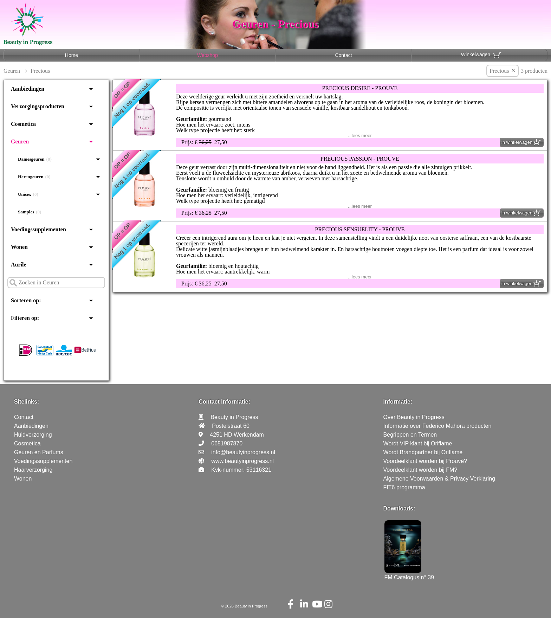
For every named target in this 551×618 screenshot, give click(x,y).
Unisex (28, 194)
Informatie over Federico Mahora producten (437, 426)
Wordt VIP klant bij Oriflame (417, 443)
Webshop (207, 55)
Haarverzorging (33, 470)
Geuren (12, 71)
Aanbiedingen (27, 89)
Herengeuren (34, 177)
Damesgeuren (35, 159)
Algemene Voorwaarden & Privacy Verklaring (439, 479)
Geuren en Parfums (38, 452)
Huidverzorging (33, 435)
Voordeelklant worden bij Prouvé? (425, 461)
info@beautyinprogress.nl (243, 452)
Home (71, 55)
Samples (29, 212)
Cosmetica (23, 124)
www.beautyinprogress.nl (242, 461)
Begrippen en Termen (410, 435)
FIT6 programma (404, 487)
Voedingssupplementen (38, 229)
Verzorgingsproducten (37, 106)
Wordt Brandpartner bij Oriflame (423, 452)
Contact (343, 55)
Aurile (18, 265)
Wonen (19, 247)
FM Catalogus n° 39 (409, 574)
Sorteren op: (26, 300)
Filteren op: (25, 318)
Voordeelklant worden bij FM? (420, 470)
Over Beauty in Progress (414, 417)
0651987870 (226, 443)
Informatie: (398, 402)
